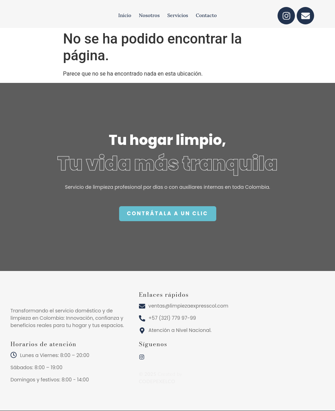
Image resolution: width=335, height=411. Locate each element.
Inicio (124, 15)
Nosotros (149, 15)
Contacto (206, 15)
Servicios (178, 15)
